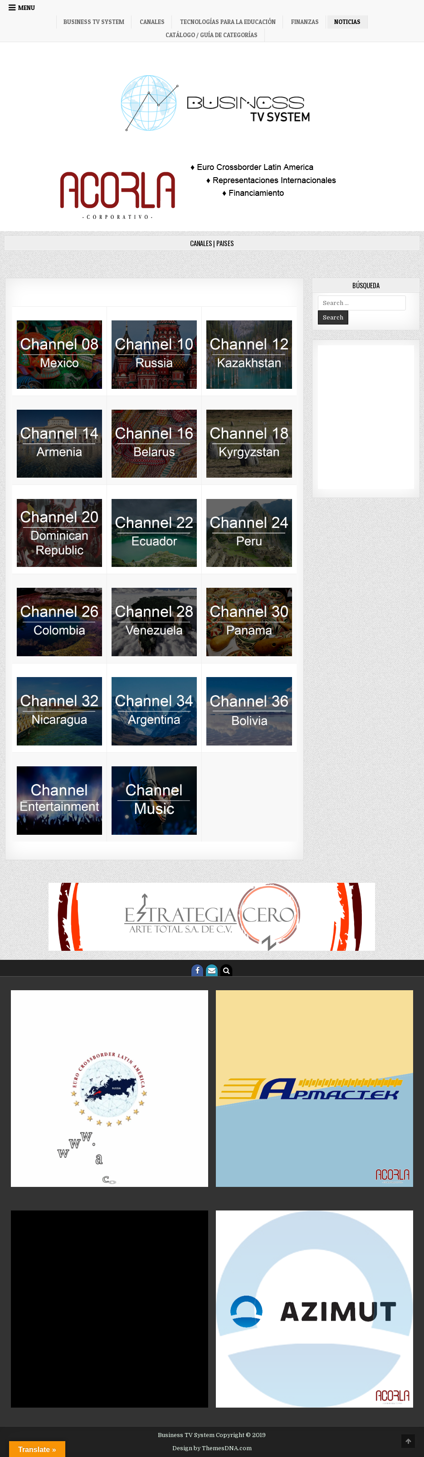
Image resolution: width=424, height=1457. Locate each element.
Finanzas (305, 21)
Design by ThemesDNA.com (212, 1448)
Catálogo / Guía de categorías (212, 35)
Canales (152, 21)
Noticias (347, 21)
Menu (26, 7)
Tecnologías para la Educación (228, 21)
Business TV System (93, 21)
